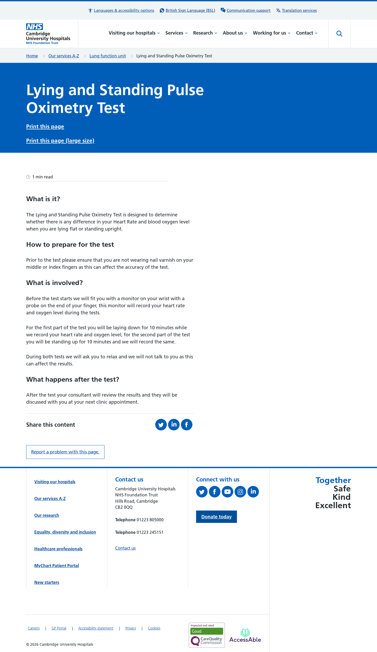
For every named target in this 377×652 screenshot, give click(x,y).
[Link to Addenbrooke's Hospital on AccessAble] (245, 633)
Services (176, 33)
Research (205, 33)
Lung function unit (108, 55)
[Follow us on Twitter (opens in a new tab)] (202, 491)
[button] (121, 10)
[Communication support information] (245, 10)
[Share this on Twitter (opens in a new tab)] (161, 423)
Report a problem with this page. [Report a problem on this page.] (65, 450)
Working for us (272, 33)
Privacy (130, 626)
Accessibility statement (95, 626)
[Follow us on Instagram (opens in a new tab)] (241, 491)
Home (32, 55)
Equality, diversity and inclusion (65, 530)
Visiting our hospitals (134, 33)
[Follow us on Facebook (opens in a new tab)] (215, 491)
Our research (46, 513)
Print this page (45, 126)
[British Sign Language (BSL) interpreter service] (187, 10)
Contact (307, 33)
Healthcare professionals (58, 547)
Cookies (154, 626)
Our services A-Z (63, 55)
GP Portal (59, 626)
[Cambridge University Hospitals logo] (52, 34)
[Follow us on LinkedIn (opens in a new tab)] (253, 491)
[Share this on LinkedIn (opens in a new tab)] (174, 423)
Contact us (125, 546)
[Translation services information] (296, 10)
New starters (46, 580)
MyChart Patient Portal (56, 564)
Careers (34, 626)
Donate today (216, 515)
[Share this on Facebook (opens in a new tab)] (187, 423)
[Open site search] (339, 33)
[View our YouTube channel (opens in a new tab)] (228, 491)
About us (235, 33)
